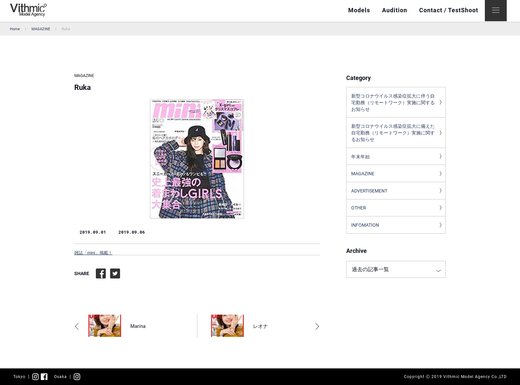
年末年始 (360, 159)
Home (15, 29)
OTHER (358, 212)
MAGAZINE (41, 29)
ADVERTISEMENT (369, 194)
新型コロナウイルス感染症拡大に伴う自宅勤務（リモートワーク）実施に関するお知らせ (393, 103)
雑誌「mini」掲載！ (93, 252)
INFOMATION (365, 229)
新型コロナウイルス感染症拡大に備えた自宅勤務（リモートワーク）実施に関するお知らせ (393, 134)
